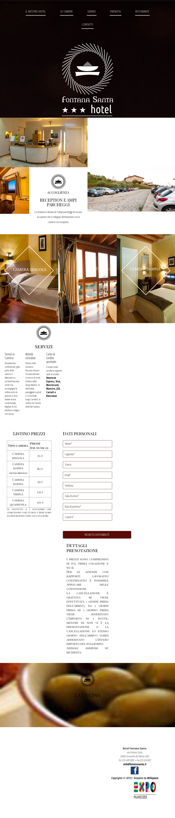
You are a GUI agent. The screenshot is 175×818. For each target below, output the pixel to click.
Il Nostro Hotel (36, 11)
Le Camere (66, 11)
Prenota (115, 11)
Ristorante (142, 11)
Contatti (87, 24)
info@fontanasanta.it (134, 764)
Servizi (92, 11)
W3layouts (152, 778)
